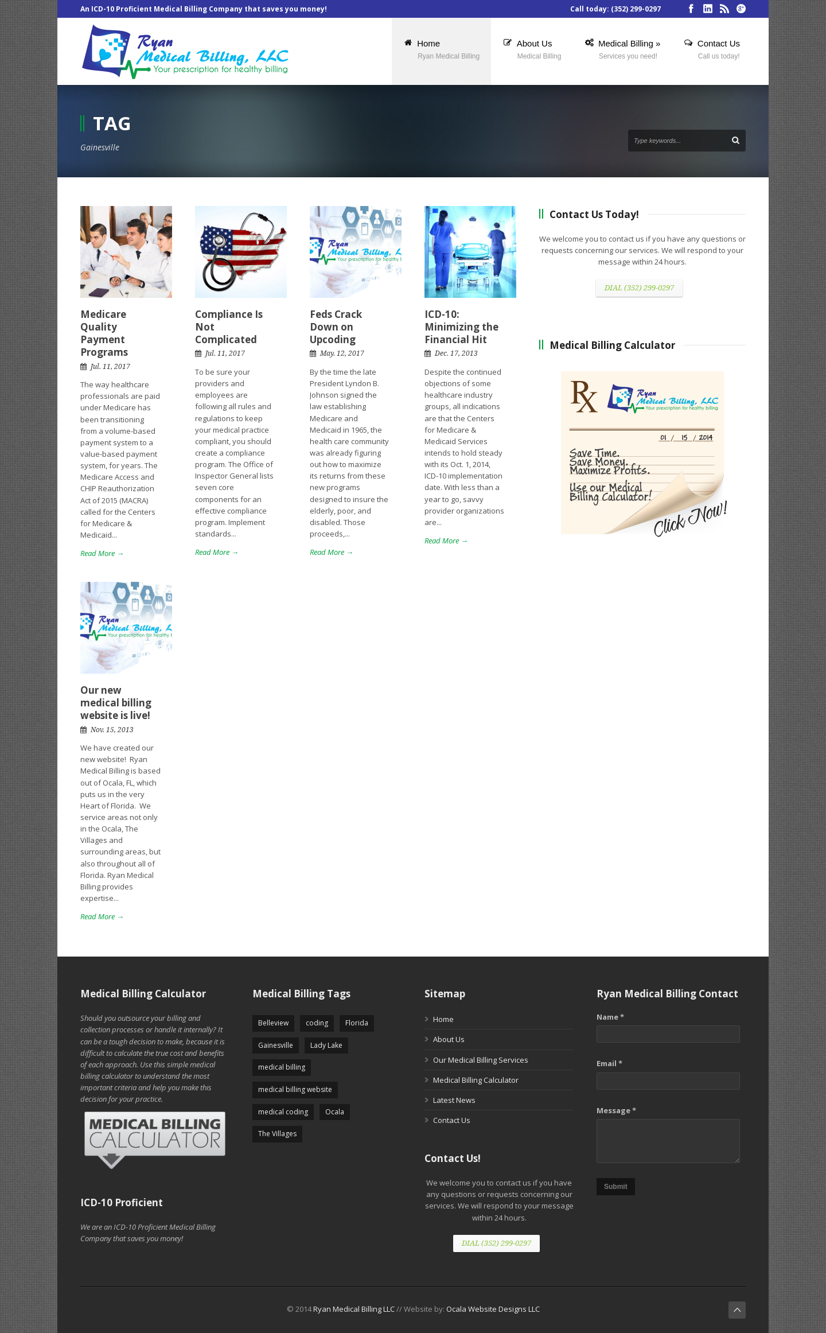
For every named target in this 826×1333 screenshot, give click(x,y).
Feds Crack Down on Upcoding (336, 327)
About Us (449, 1039)
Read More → (102, 553)
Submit (616, 1187)
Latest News (454, 1100)
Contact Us (451, 1120)
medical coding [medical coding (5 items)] (283, 1112)
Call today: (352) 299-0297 (615, 9)
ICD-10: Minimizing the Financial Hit (461, 327)
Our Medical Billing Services (480, 1060)
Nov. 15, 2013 (112, 730)
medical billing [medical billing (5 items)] (281, 1067)
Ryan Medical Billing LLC (354, 1309)
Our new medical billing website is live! (115, 702)
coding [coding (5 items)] (317, 1023)
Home (443, 1019)
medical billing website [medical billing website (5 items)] (295, 1089)
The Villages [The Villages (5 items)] (277, 1133)
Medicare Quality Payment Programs (104, 333)
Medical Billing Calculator (476, 1080)
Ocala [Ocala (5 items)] (334, 1112)
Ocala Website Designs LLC (493, 1309)
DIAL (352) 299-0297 (639, 287)
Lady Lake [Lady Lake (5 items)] (326, 1045)
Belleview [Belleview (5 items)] (273, 1023)
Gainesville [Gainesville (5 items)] (275, 1045)
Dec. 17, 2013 (456, 353)
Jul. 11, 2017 (110, 367)
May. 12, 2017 (342, 353)
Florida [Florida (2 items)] (356, 1023)
